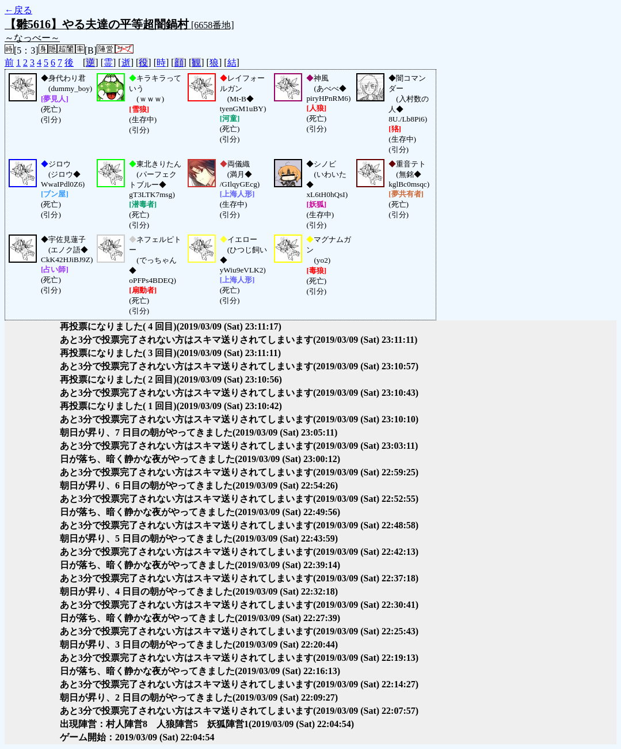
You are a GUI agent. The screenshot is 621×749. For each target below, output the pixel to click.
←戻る (18, 10)
